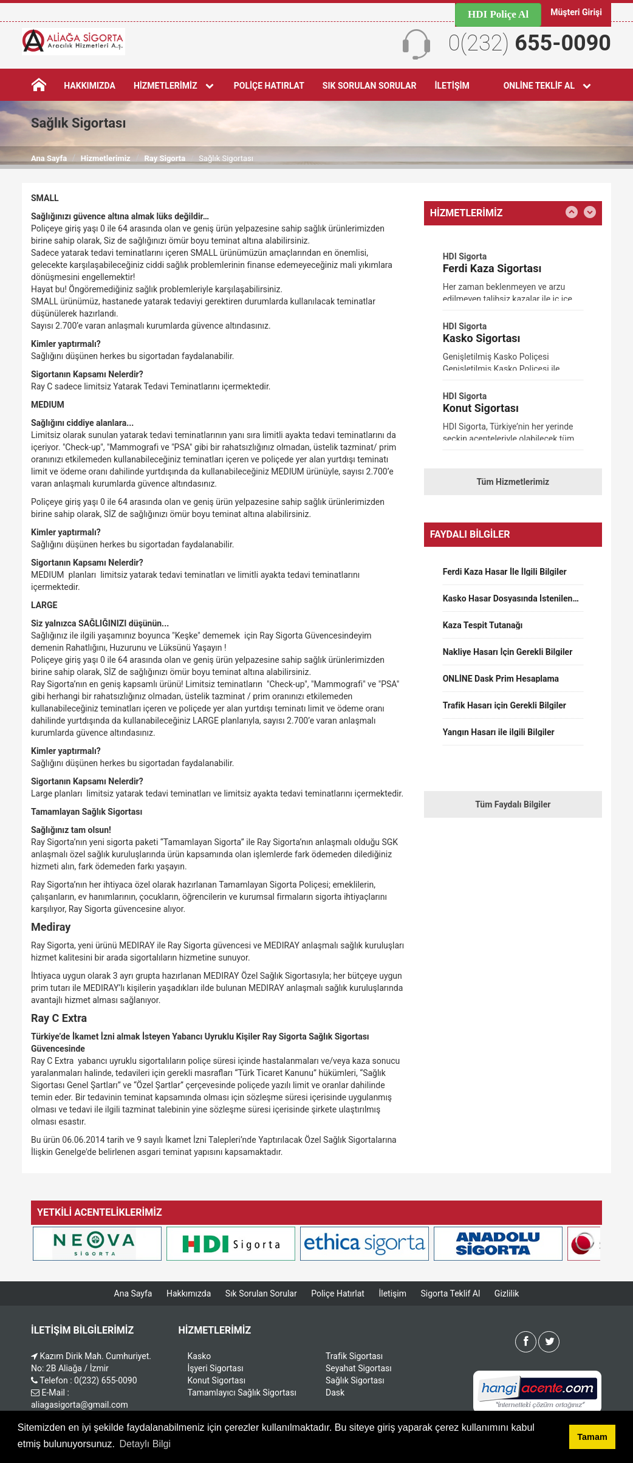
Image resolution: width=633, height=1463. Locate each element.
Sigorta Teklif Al (450, 1293)
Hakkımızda (89, 86)
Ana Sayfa (49, 158)
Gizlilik (506, 1293)
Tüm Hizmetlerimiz (512, 482)
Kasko (199, 1356)
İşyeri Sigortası (216, 1368)
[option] (513, 280)
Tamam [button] (592, 1437)
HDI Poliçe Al (498, 14)
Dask (335, 1392)
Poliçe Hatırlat (268, 86)
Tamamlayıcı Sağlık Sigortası (242, 1392)
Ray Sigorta (164, 158)
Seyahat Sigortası (359, 1368)
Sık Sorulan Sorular (369, 86)
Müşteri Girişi (576, 12)
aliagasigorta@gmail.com (79, 1405)
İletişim (451, 86)
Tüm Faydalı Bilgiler (512, 804)
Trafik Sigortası (354, 1356)
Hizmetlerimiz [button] (175, 86)
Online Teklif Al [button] (548, 86)
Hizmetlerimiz (106, 158)
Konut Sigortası (217, 1380)
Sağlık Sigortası (355, 1380)
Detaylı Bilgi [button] (145, 1444)
